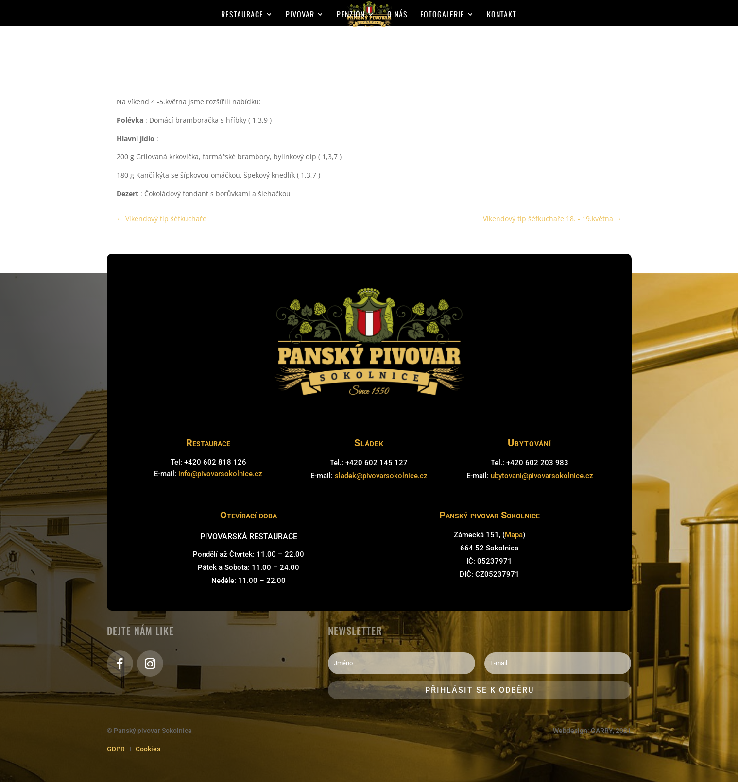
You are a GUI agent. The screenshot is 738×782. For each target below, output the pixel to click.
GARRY (602, 730)
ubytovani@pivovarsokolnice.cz (542, 475)
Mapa (514, 535)
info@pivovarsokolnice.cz (220, 473)
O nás (397, 15)
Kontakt (501, 15)
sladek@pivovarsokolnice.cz (381, 475)
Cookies (148, 749)
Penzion (351, 15)
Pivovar (300, 15)
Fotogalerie (442, 15)
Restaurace (242, 15)
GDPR (116, 749)
